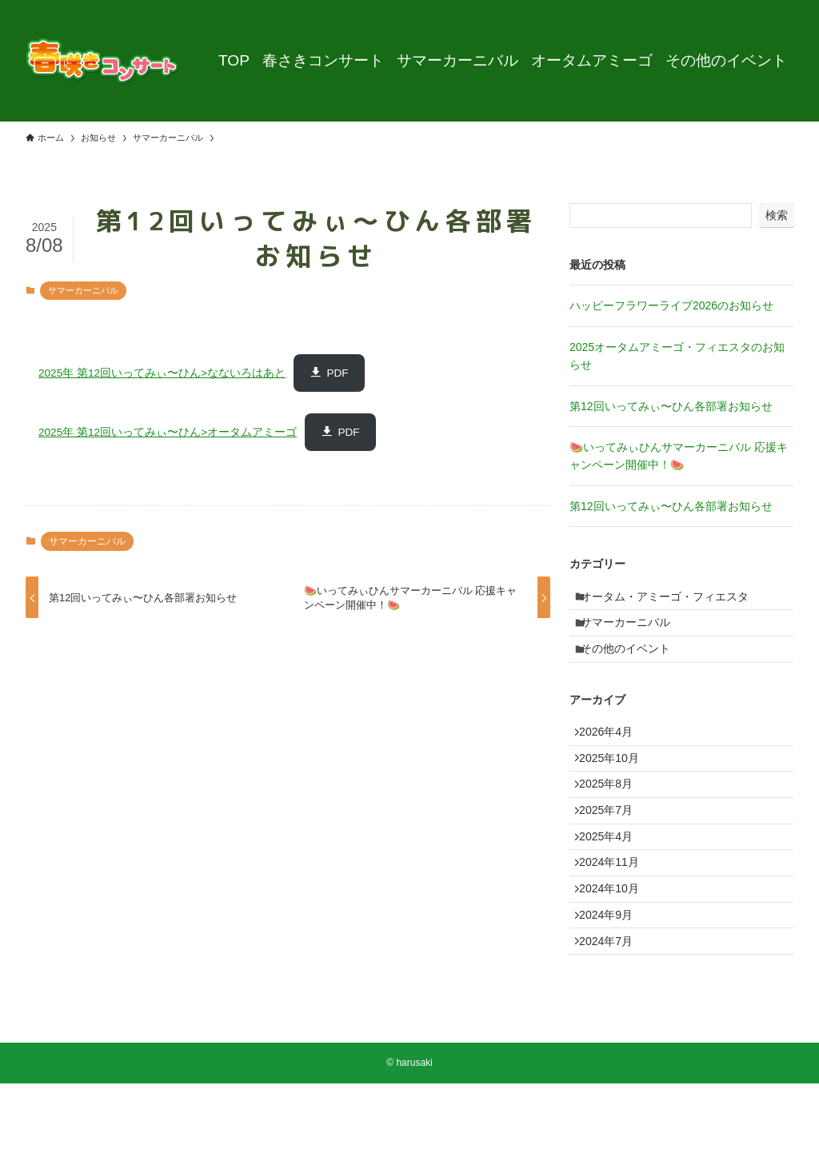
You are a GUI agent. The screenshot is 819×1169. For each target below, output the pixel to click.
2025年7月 (613, 856)
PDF (337, 373)
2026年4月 (613, 756)
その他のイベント (634, 666)
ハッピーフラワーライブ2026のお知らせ (671, 305)
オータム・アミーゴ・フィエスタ (673, 599)
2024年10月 (616, 956)
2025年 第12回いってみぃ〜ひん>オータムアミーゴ (167, 432)
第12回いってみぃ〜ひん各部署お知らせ (671, 406)
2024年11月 (616, 922)
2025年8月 (613, 822)
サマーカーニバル (83, 290)
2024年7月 (613, 1022)
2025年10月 (616, 790)
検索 (776, 215)
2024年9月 (613, 989)
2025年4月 (613, 890)
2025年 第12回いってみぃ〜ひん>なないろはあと (162, 373)
